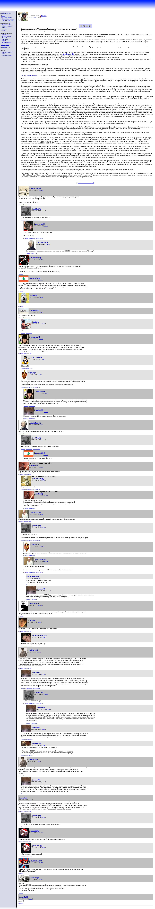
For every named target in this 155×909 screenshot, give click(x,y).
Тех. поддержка (6, 55)
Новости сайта (6, 24)
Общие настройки (7, 26)
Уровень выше (29, 219)
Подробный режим (8, 20)
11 (34, 17)
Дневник (4, 37)
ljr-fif (3, 30)
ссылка (41, 190)
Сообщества (5, 45)
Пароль (4, 40)
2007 (31, 17)
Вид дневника (6, 42)
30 (35, 17)
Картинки (5, 39)
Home (3, 16)
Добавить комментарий (85, 183)
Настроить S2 (5, 47)
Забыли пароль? (7, 52)
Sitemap (4, 27)
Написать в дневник (8, 19)
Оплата (4, 29)
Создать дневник (7, 17)
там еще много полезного (29, 75)
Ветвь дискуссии (27, 204)
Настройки (5, 34)
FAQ (3, 53)
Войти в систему (6, 13)
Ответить (21, 204)
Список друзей (6, 36)
